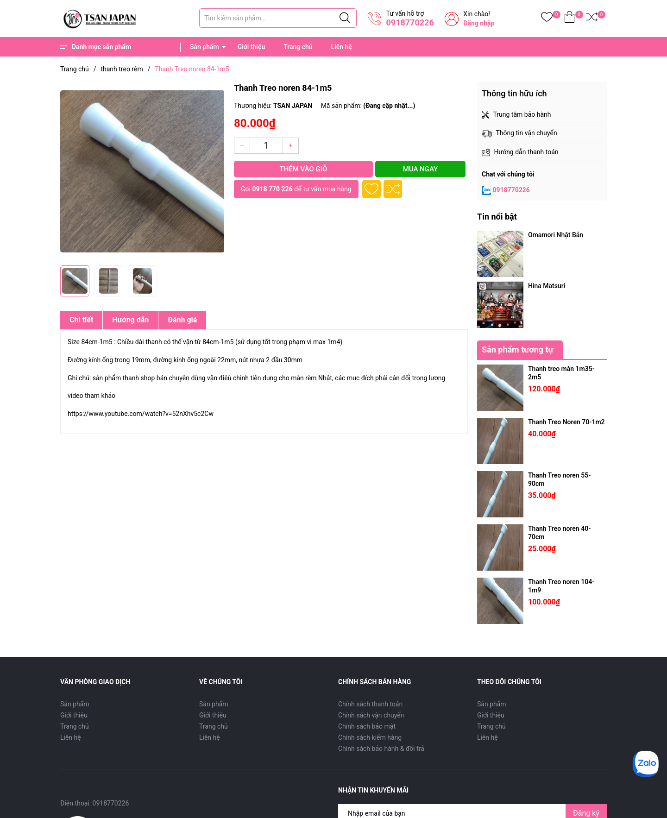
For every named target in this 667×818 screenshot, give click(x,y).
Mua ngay (420, 169)
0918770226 (410, 22)
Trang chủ (297, 46)
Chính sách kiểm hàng (370, 737)
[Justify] (345, 18)
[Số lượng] (266, 146)
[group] (142, 171)
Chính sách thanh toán (370, 704)
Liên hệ (341, 46)
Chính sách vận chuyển (371, 715)
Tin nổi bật (497, 216)
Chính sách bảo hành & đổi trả (381, 748)
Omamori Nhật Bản (555, 235)
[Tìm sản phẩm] (278, 18)
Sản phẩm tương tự (518, 349)
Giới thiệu (251, 46)
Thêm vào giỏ (303, 169)
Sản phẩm (204, 46)
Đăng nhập (478, 23)
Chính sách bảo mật (367, 726)
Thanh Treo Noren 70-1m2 (566, 422)
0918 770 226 (272, 189)
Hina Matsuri (546, 285)
